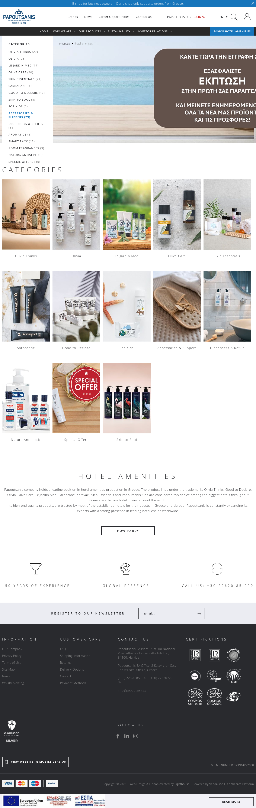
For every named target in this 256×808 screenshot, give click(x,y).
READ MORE (231, 802)
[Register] (200, 613)
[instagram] (135, 736)
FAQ (63, 649)
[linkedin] (126, 736)
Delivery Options (72, 669)
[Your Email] (168, 613)
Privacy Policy (12, 656)
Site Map (8, 669)
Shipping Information (75, 656)
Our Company (12, 649)
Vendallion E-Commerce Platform (231, 784)
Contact (65, 676)
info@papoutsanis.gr (133, 690)
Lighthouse (182, 784)
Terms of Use (11, 663)
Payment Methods (73, 683)
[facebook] (117, 736)
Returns (65, 663)
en (222, 17)
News (6, 676)
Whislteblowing (13, 683)
